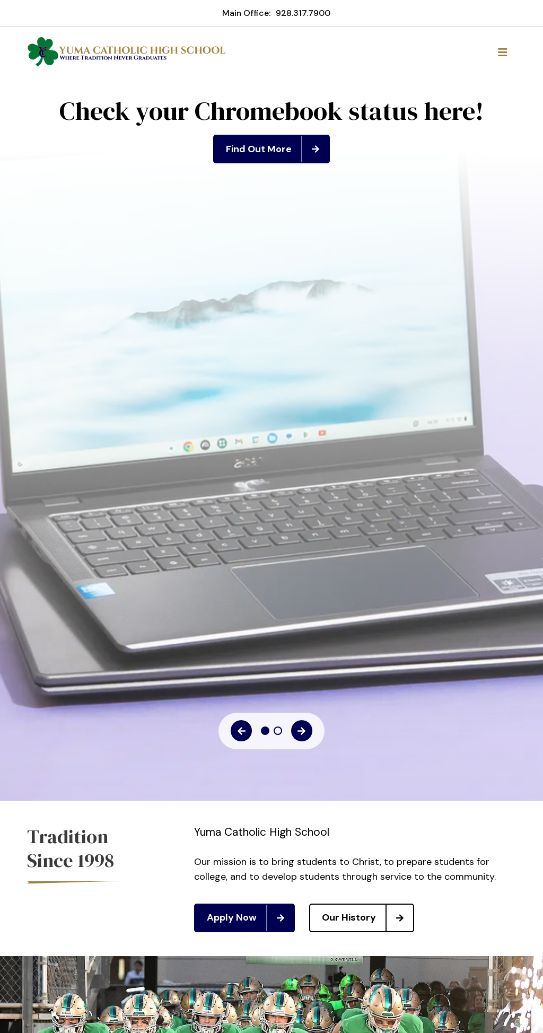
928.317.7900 (303, 13)
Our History (367, 918)
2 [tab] (278, 730)
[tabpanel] (271, 130)
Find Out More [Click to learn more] (277, 149)
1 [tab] (265, 730)
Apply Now (250, 918)
